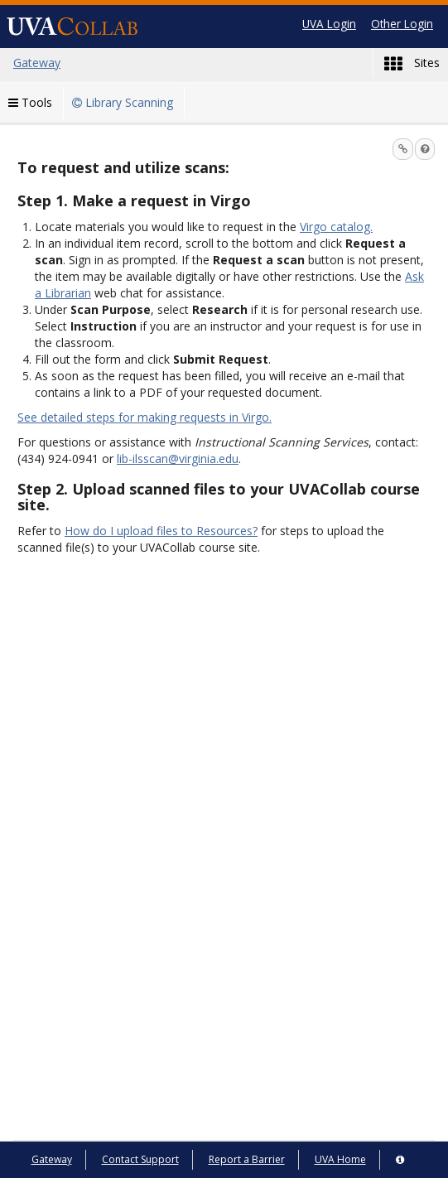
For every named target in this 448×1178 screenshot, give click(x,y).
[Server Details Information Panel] (400, 1160)
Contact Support (140, 1159)
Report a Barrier (247, 1159)
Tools (30, 102)
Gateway (51, 1159)
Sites (412, 64)
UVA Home (340, 1159)
